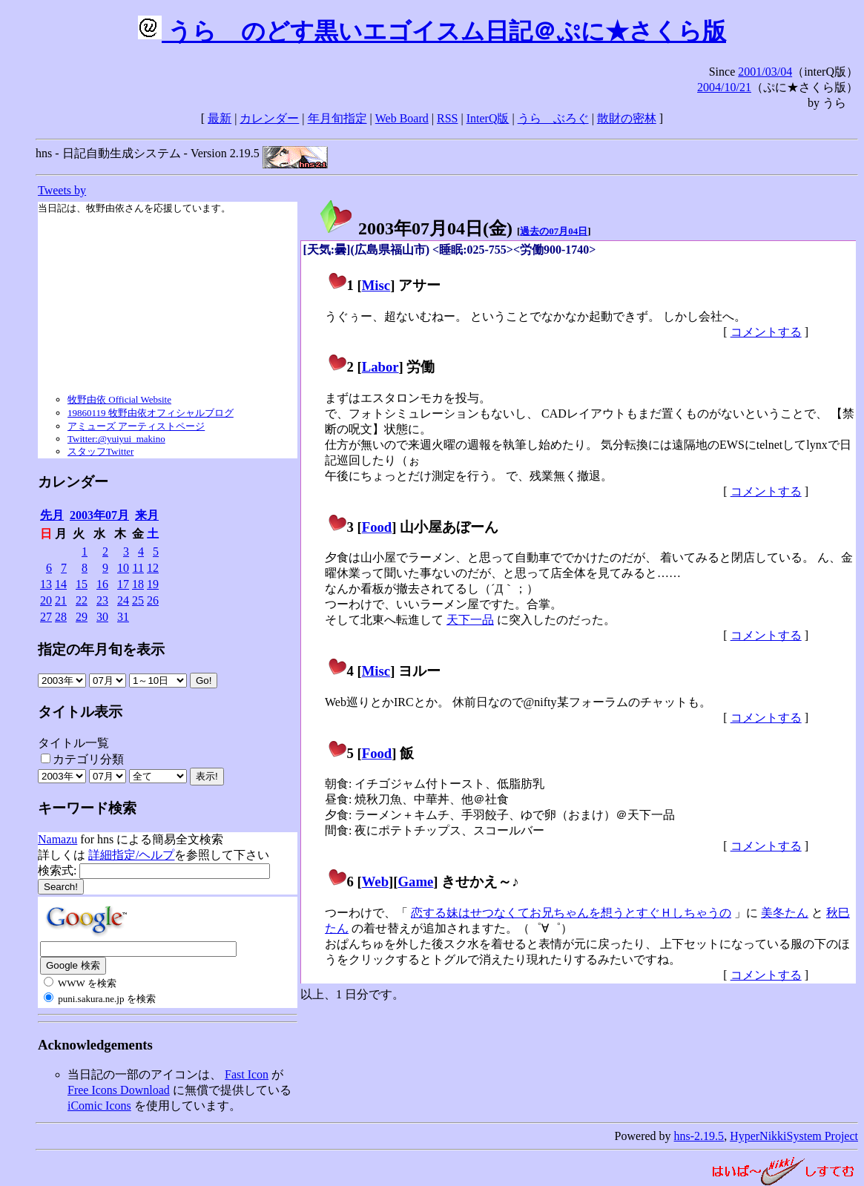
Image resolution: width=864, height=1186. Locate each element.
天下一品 (470, 619)
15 (82, 584)
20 (46, 600)
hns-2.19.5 (699, 1136)
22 (82, 600)
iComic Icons (99, 1105)
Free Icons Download (118, 1090)
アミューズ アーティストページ (136, 426)
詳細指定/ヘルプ (131, 855)
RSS (447, 118)
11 (138, 567)
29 (82, 616)
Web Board (402, 118)
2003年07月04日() (415, 228)
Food (377, 527)
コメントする (766, 332)
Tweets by (62, 190)
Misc (376, 285)
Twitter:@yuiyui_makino (116, 438)
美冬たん (784, 912)
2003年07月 (99, 515)
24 (123, 600)
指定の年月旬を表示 (101, 649)
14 (61, 584)
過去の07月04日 (553, 231)
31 (123, 616)
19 (153, 584)
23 (102, 600)
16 (102, 584)
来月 (147, 515)
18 (138, 584)
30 (102, 616)
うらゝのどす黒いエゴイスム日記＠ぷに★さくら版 (432, 31)
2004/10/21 (724, 87)
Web (375, 881)
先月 (52, 515)
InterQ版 (488, 118)
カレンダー (269, 118)
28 (61, 616)
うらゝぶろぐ (553, 118)
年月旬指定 (337, 118)
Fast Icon (246, 1074)
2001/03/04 (765, 71)
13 (46, 584)
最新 (219, 118)
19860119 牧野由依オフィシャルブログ (150, 412)
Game (416, 881)
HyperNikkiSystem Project (794, 1136)
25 (138, 600)
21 (61, 600)
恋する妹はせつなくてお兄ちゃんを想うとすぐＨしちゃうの (571, 912)
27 (46, 616)
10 (123, 567)
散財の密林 (626, 118)
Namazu (57, 839)
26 (153, 600)
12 (153, 567)
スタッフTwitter (100, 451)
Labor (380, 367)
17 (123, 584)
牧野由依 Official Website (119, 399)
